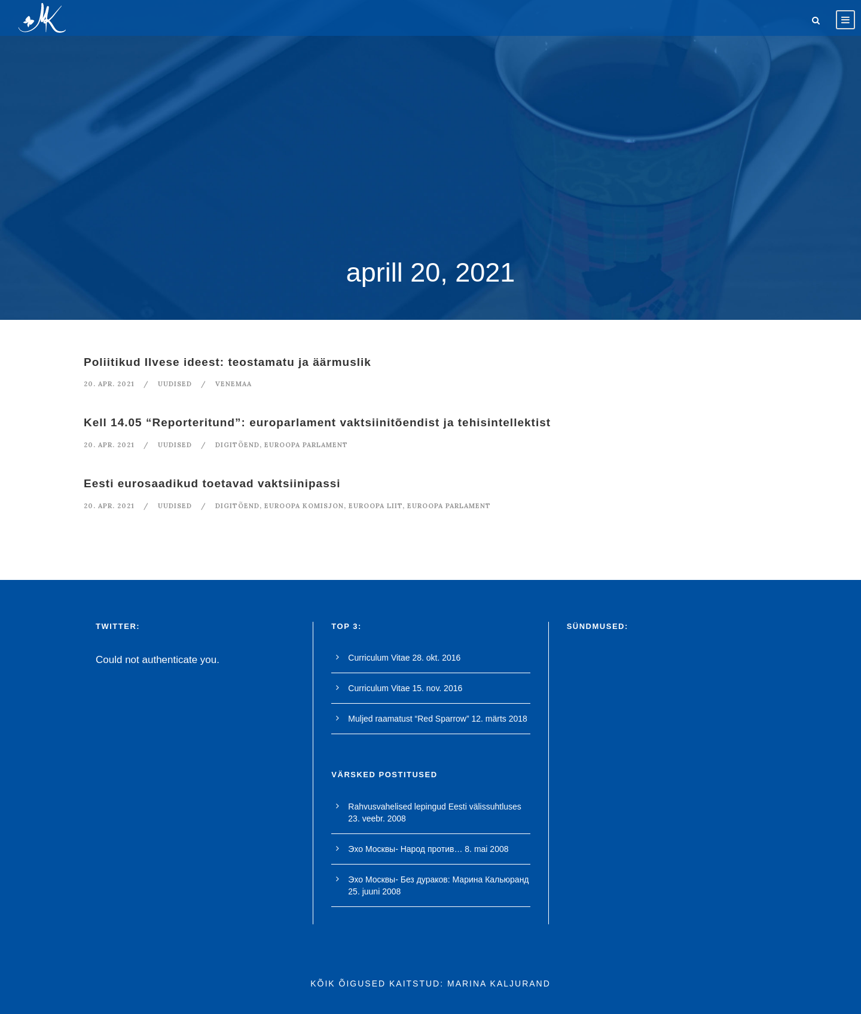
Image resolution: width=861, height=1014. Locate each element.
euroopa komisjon (304, 506)
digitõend (237, 445)
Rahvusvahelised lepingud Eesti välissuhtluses (434, 806)
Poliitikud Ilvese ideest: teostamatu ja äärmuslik (227, 362)
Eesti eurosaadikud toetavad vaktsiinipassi (212, 483)
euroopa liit (375, 506)
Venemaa (233, 384)
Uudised (175, 384)
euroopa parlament (306, 445)
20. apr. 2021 (109, 384)
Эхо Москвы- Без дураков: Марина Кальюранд (438, 879)
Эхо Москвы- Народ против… (405, 849)
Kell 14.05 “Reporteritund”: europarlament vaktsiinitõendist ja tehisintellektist (317, 422)
